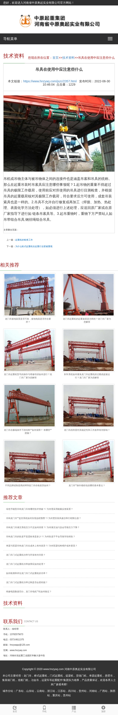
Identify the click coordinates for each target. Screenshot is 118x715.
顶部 (103, 708)
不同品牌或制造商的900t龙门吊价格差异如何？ (28, 485)
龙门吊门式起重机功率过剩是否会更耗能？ (27, 582)
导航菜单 (10, 39)
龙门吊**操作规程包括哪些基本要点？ (87, 485)
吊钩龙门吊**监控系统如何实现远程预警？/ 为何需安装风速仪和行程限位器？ (43, 518)
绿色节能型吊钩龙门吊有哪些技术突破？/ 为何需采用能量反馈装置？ (39, 509)
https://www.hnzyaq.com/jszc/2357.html (49, 81)
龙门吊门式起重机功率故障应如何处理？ (25, 564)
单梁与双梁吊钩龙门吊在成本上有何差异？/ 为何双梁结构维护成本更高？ (41, 545)
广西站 (104, 691)
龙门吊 (27, 675)
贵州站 (83, 691)
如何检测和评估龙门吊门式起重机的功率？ (27, 573)
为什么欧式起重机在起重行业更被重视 (33, 246)
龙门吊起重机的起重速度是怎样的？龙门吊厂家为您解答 (87, 320)
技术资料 (68, 57)
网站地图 (9, 8)
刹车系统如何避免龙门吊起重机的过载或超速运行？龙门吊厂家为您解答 (87, 376)
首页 (55, 57)
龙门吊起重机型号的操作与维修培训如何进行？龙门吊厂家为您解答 (28, 376)
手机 (44, 708)
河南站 (93, 691)
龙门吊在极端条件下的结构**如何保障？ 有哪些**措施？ (28, 431)
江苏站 (62, 691)
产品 (73, 708)
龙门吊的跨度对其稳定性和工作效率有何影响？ (87, 430)
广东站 (20, 691)
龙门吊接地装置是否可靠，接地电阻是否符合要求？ (28, 320)
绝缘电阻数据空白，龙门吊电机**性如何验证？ (29, 591)
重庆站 (56, 695)
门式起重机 (56, 675)
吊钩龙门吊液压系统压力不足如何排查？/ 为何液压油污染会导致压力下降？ (43, 527)
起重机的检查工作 (24, 240)
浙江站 (51, 691)
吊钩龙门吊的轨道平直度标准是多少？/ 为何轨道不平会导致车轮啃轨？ (40, 536)
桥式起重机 (40, 675)
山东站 (30, 691)
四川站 (72, 691)
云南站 (41, 691)
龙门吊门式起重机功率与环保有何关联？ (25, 555)
